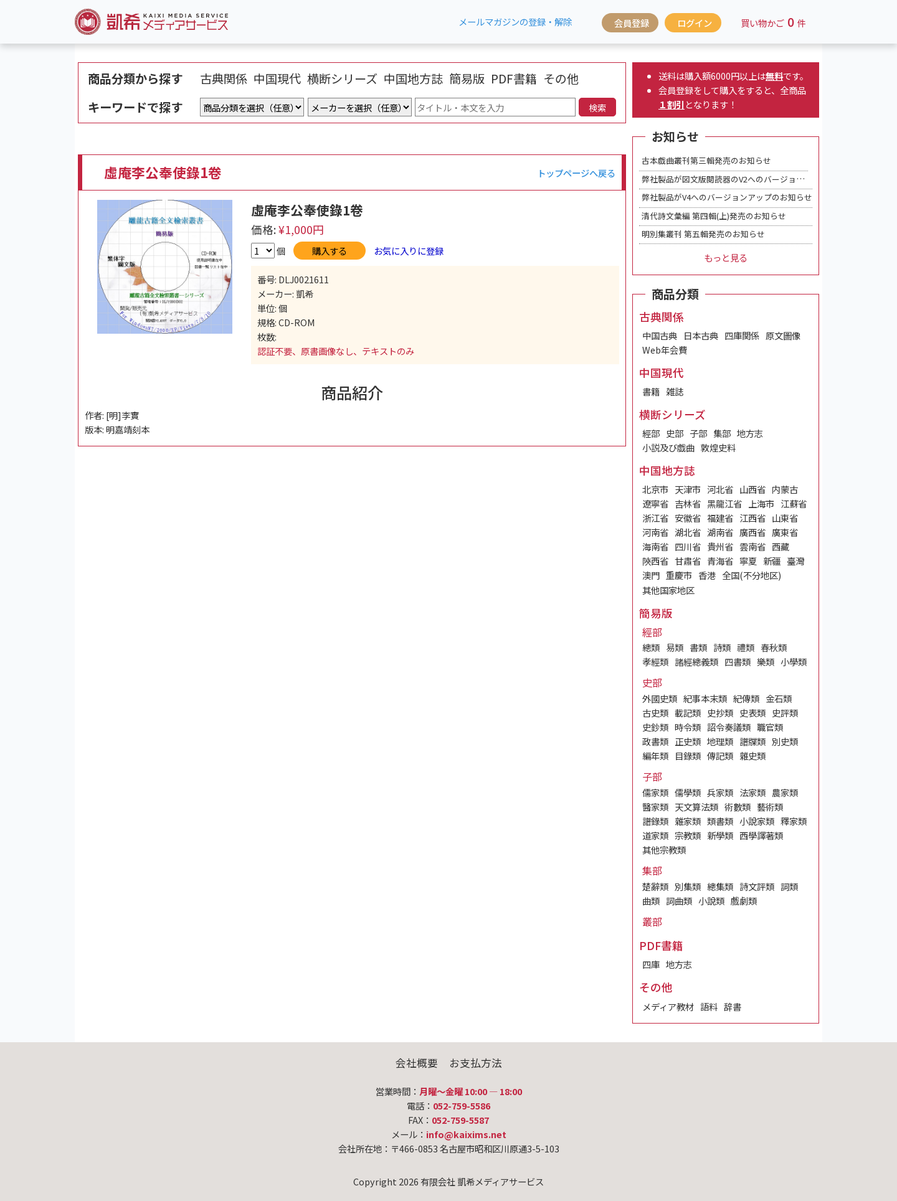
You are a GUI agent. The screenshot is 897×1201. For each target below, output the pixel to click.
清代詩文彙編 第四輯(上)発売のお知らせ (714, 216)
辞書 (732, 1006)
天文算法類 (696, 806)
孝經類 (655, 661)
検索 (597, 107)
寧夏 (748, 560)
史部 (674, 433)
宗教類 (688, 835)
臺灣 (795, 560)
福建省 (720, 517)
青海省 (720, 560)
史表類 (752, 712)
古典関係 (223, 78)
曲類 (651, 900)
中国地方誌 (413, 78)
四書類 (737, 661)
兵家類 (720, 792)
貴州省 (720, 546)
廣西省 (752, 532)
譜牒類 (752, 741)
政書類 (655, 741)
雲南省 (752, 546)
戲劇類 (744, 900)
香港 (707, 575)
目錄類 (688, 755)
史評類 (785, 712)
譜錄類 (655, 820)
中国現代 (277, 78)
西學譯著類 (761, 835)
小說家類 (756, 820)
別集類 (688, 886)
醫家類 (655, 806)
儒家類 (655, 792)
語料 (709, 1006)
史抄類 (720, 712)
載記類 (688, 712)
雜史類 (752, 755)
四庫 (651, 964)
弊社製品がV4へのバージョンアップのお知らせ (727, 197)
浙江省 (655, 517)
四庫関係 (741, 335)
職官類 (770, 726)
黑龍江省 (724, 503)
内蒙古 (785, 489)
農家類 (785, 792)
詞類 (789, 886)
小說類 (711, 900)
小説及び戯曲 (668, 447)
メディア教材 (668, 1006)
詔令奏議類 (729, 726)
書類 (698, 647)
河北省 (720, 489)
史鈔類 (655, 726)
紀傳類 (746, 698)
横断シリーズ (342, 78)
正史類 (688, 741)
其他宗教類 (664, 849)
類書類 (720, 820)
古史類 (655, 712)
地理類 (720, 741)
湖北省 (688, 532)
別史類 (785, 741)
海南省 (655, 546)
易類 (674, 647)
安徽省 (688, 517)
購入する (329, 250)
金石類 (779, 698)
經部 (651, 433)
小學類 (794, 661)
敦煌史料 (718, 447)
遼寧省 (655, 503)
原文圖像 (783, 335)
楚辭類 (655, 886)
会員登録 (631, 22)
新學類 (720, 835)
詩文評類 (756, 886)
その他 (561, 78)
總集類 (720, 886)
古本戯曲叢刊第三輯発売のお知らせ (706, 160)
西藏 (780, 546)
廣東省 (785, 532)
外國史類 (659, 698)
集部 (722, 433)
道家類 (655, 835)
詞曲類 (679, 900)
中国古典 (659, 335)
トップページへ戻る (576, 172)
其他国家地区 (668, 589)
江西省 (752, 517)
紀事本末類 (705, 698)
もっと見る (726, 257)
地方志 (750, 433)
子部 (698, 433)
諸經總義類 (696, 661)
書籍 (651, 391)
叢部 (652, 921)
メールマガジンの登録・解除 (515, 21)
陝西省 (655, 560)
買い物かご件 (773, 22)
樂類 (765, 661)
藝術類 (770, 806)
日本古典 (700, 335)
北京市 (655, 489)
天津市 (688, 489)
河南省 (655, 532)
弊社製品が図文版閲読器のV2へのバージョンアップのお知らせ (755, 179)
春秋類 (774, 647)
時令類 (688, 726)
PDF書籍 (514, 78)
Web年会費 (664, 349)
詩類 (722, 647)
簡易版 (467, 78)
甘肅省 (688, 560)
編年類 (655, 755)
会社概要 (417, 1062)
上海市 (761, 503)
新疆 (772, 560)
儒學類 (688, 792)
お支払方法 (475, 1062)
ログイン (694, 22)
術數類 (737, 806)
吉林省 (688, 503)
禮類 (745, 647)
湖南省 (720, 532)
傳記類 (720, 755)
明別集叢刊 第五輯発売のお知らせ (703, 234)
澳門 (651, 575)
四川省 (688, 546)
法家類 (752, 792)
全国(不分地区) (751, 575)
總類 (651, 647)
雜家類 (688, 820)
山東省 (785, 517)
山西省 (752, 489)
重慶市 (679, 575)
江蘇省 (794, 503)
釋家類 (794, 820)
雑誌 (674, 391)
